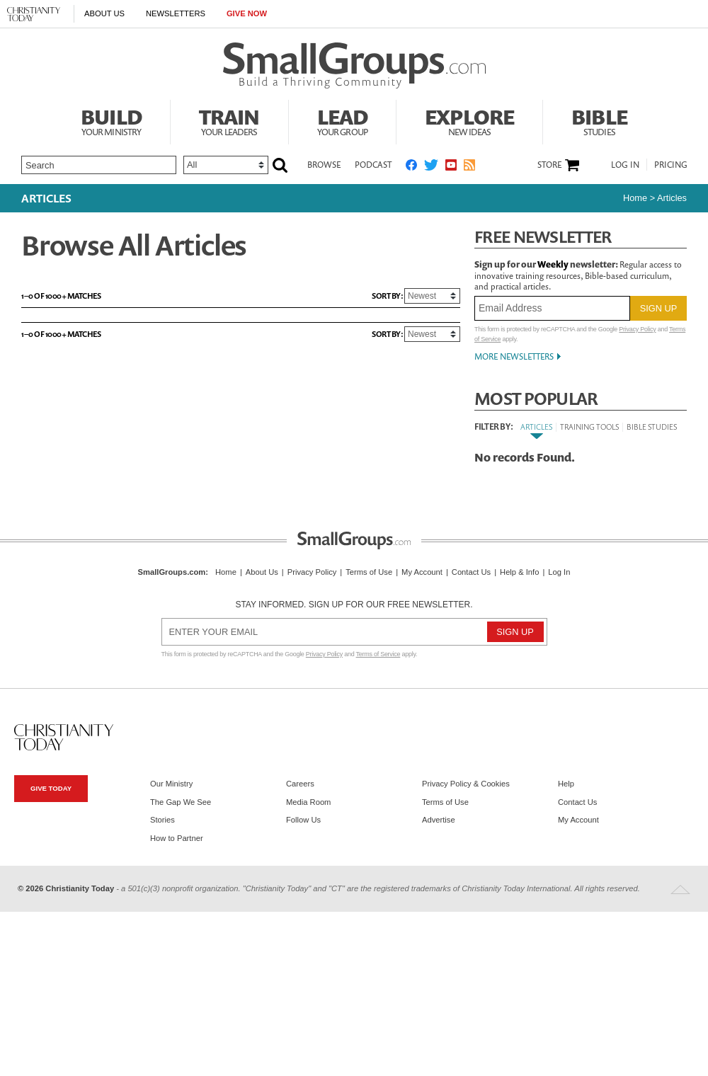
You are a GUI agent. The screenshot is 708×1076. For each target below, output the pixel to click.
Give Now (247, 13)
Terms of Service (378, 654)
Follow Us (303, 819)
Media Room (308, 802)
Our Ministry (171, 783)
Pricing (670, 165)
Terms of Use (369, 572)
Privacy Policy (637, 329)
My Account (421, 572)
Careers (300, 783)
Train (229, 120)
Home (635, 198)
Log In (625, 165)
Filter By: (493, 427)
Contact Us (471, 572)
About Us (104, 13)
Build (111, 120)
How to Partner (176, 838)
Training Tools (589, 426)
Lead (342, 120)
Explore (469, 120)
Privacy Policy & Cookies (466, 783)
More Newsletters (514, 356)
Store (549, 165)
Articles (536, 426)
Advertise (438, 819)
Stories (162, 819)
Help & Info (519, 572)
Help (566, 783)
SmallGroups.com (172, 572)
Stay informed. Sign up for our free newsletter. (353, 604)
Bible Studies (652, 426)
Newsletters (175, 13)
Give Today (51, 788)
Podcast (373, 165)
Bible (599, 120)
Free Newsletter (543, 237)
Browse (324, 165)
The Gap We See (180, 802)
